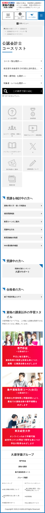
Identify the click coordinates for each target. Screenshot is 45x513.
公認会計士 (23, 29)
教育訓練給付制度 (11, 238)
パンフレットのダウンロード (12, 153)
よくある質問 (12, 118)
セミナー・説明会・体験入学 (20, 16)
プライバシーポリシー (33, 483)
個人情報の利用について (11, 489)
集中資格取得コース (22, 472)
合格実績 (33, 118)
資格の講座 (22, 467)
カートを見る (31, 15)
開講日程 (12, 185)
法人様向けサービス (32, 503)
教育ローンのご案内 (11, 222)
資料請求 (8, 15)
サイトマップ (7, 483)
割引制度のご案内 (12, 169)
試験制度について (33, 169)
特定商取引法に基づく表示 (11, 496)
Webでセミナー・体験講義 (32, 135)
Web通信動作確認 (11, 246)
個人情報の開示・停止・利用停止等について (34, 489)
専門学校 (22, 461)
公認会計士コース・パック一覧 (17, 31)
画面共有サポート (9, 503)
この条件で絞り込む (22, 91)
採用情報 (29, 496)
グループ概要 (23, 478)
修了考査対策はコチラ (12, 297)
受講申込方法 (9, 230)
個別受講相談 (9, 214)
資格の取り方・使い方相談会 (15, 206)
